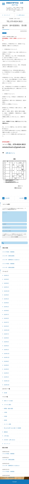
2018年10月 (6, 384)
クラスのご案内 (7, 404)
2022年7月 (6, 314)
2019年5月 (6, 365)
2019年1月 (6, 377)
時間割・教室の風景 (8, 408)
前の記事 (7, 198)
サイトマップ (7, 443)
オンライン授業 (7, 424)
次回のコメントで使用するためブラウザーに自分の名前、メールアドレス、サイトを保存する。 (14, 234)
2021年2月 (6, 326)
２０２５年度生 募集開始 (8, 263)
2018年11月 (6, 380)
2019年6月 (6, 361)
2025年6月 (6, 283)
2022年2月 (6, 318)
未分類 (5, 392)
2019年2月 (6, 373)
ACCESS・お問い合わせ (9, 439)
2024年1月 (6, 298)
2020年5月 (6, 338)
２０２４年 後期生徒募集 (8, 267)
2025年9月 (6, 279)
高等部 (5, 420)
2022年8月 (6, 310)
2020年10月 (6, 330)
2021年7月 (6, 322)
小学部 (5, 412)
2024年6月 (6, 295)
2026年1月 (6, 275)
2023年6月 (6, 302)
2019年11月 (6, 357)
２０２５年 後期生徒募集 (8, 255)
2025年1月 (6, 287)
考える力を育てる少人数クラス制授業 (12, 428)
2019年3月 (6, 369)
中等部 (5, 416)
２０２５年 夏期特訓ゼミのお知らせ (10, 259)
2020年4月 (6, 341)
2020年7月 (6, 334)
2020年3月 (6, 345)
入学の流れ (6, 435)
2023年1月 (6, 306)
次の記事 (22, 198)
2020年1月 (6, 349)
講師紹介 (6, 432)
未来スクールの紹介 (8, 400)
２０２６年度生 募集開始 (8, 251)
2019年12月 (6, 353)
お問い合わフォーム (10, 153)
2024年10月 (6, 291)
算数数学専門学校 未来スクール (14, 4)
